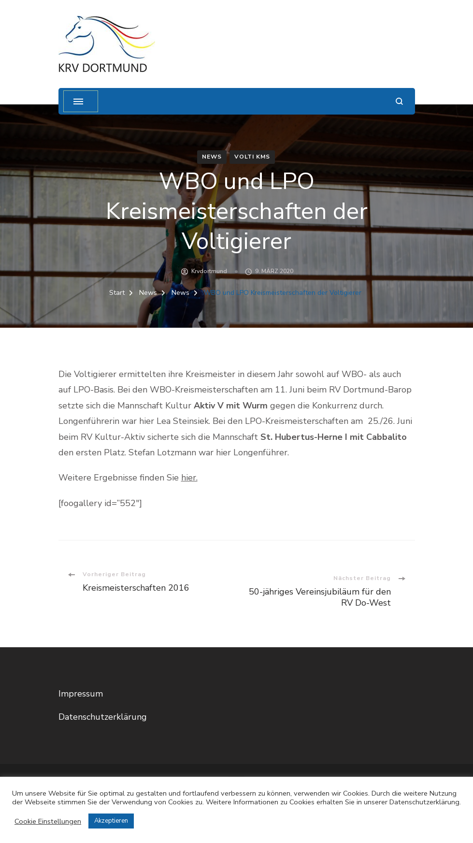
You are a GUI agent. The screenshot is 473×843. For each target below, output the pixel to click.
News (212, 156)
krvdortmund (209, 271)
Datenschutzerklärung (102, 717)
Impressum (80, 693)
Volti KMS (252, 156)
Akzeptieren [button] (111, 820)
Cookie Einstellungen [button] (47, 821)
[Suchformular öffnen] (399, 101)
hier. (189, 477)
